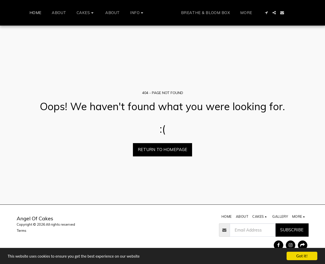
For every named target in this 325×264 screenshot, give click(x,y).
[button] (76, 13)
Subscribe (291, 229)
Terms (21, 230)
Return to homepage (162, 149)
